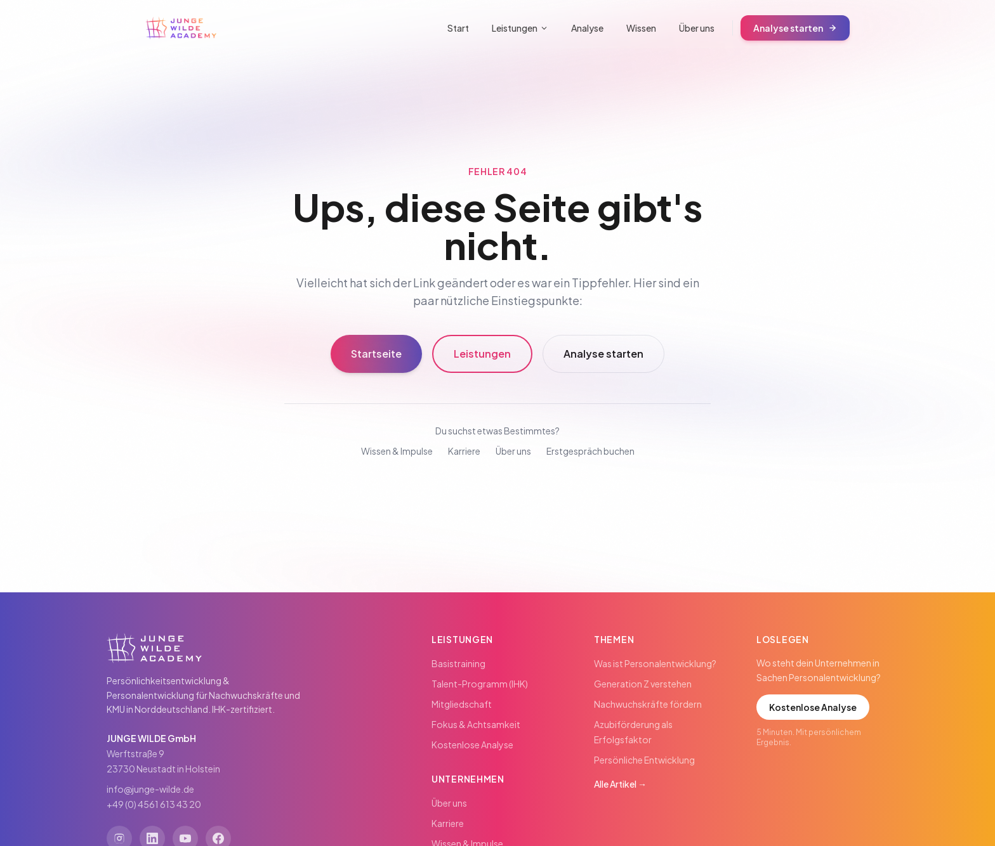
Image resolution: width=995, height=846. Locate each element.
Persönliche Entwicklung (644, 759)
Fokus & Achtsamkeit (476, 724)
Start (458, 28)
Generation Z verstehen (643, 683)
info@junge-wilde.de (150, 789)
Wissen (641, 28)
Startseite (376, 353)
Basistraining (458, 663)
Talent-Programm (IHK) (480, 683)
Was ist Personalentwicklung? (655, 663)
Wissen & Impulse (397, 451)
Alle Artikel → (620, 784)
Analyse (587, 28)
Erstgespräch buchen (590, 451)
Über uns (697, 28)
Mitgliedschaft (462, 704)
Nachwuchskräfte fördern (648, 704)
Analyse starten (795, 28)
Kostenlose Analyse (472, 744)
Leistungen (520, 28)
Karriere (464, 451)
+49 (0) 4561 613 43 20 (154, 804)
